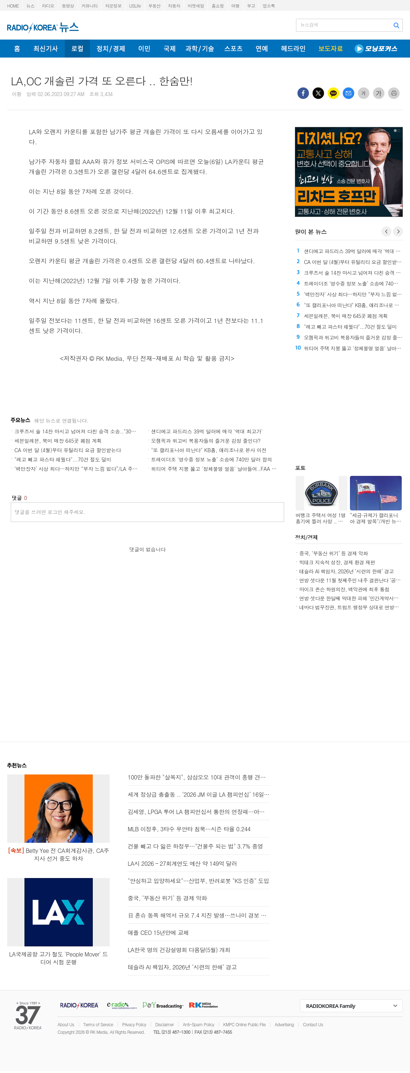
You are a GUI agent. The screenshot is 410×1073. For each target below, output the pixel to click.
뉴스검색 (309, 25)
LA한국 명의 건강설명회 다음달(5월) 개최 (179, 950)
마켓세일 (196, 6)
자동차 (174, 6)
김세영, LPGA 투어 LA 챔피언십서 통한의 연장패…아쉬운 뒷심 (199, 812)
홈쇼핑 (217, 6)
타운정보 (113, 6)
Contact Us (313, 1024)
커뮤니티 (90, 6)
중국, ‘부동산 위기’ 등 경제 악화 (333, 553)
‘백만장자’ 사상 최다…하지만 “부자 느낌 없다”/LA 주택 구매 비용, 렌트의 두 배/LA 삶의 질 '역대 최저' (128, 468)
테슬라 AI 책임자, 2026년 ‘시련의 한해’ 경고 (346, 571)
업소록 (269, 6)
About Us (66, 1024)
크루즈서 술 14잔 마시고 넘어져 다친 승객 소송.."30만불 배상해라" (89, 431)
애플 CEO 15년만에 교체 (158, 932)
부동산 (154, 6)
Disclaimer (164, 1024)
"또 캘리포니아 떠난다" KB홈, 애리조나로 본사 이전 (208, 450)
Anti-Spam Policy (198, 1024)
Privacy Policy (134, 1024)
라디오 (48, 6)
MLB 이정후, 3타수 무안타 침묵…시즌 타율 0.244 (189, 829)
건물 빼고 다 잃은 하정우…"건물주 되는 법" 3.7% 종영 (195, 846)
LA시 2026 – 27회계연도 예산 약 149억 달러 (182, 863)
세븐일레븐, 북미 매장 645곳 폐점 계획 (58, 440)
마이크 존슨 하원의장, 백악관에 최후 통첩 (344, 589)
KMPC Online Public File (244, 1024)
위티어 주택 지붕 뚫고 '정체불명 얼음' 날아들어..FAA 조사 (216, 468)
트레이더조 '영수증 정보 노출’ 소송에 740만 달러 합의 (211, 459)
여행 (235, 6)
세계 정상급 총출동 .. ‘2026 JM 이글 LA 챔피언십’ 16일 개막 (199, 794)
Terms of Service (98, 1024)
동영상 (68, 6)
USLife (135, 6)
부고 (251, 6)
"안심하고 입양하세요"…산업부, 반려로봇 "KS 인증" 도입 (198, 881)
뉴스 (30, 6)
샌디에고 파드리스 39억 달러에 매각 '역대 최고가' (207, 431)
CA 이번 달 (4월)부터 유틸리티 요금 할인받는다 (67, 450)
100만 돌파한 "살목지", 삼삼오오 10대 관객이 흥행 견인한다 (199, 777)
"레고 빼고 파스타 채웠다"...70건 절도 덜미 (62, 459)
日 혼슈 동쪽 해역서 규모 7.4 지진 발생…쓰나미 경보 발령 (199, 915)
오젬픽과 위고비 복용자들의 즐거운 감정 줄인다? (205, 440)
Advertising (284, 1024)
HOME (13, 6)
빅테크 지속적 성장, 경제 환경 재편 (337, 562)
